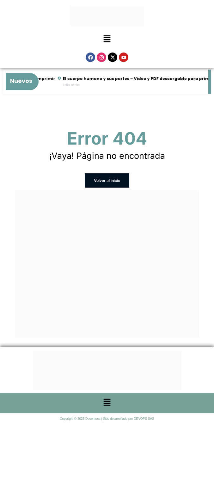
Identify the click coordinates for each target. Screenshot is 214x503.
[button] (107, 39)
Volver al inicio (107, 180)
